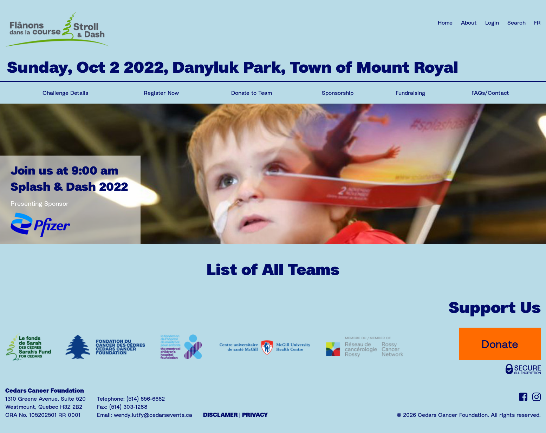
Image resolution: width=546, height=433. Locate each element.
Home (445, 22)
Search (516, 22)
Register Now (161, 92)
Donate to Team (251, 92)
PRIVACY (255, 414)
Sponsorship (337, 92)
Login (492, 22)
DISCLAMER (220, 414)
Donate (499, 343)
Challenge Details (65, 92)
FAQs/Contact (490, 92)
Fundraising (410, 92)
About (469, 22)
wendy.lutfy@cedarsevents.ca (153, 414)
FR (537, 22)
